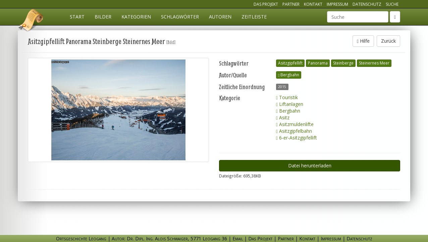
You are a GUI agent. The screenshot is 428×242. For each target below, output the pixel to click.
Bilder (103, 16)
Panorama (318, 63)
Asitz (282, 117)
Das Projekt (266, 4)
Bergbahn (288, 75)
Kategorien (136, 16)
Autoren (220, 16)
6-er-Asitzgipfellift (296, 137)
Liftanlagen (289, 104)
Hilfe (363, 41)
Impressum (337, 4)
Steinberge (343, 63)
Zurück (388, 41)
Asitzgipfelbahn (294, 131)
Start (77, 16)
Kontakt (313, 4)
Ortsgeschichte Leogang (31, 21)
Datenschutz (367, 4)
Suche (392, 4)
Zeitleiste (254, 16)
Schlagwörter (180, 16)
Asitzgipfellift (290, 63)
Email (237, 238)
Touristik (287, 97)
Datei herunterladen (309, 165)
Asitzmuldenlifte (295, 124)
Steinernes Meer (374, 63)
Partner (291, 4)
